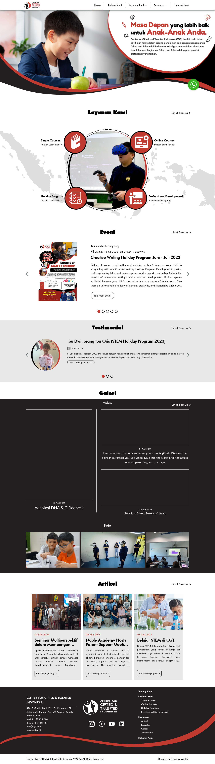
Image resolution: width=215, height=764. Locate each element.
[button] (138, 5)
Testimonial (147, 732)
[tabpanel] (107, 271)
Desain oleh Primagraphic (173, 758)
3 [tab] (107, 311)
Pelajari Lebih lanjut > (51, 144)
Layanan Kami (145, 696)
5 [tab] (116, 311)
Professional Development (154, 711)
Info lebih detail (102, 295)
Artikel (144, 721)
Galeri (144, 728)
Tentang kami (115, 5)
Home (97, 5)
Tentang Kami (145, 691)
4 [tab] (111, 311)
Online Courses (149, 704)
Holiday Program (150, 708)
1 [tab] (98, 311)
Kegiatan (145, 724)
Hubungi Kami (181, 5)
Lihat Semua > (181, 113)
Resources (143, 717)
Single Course (148, 700)
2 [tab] (103, 311)
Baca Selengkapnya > (81, 362)
